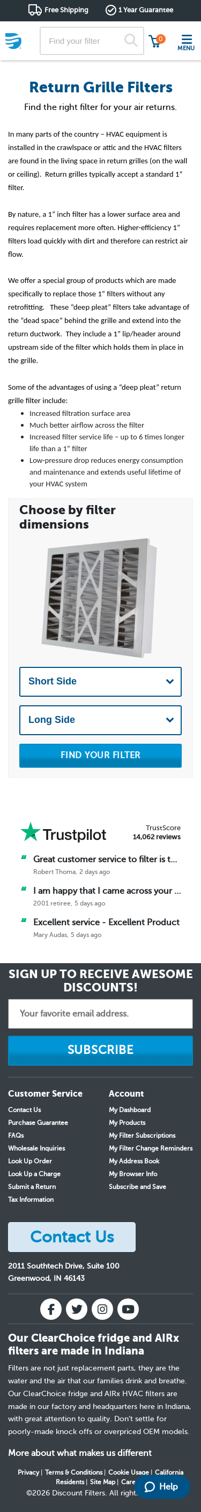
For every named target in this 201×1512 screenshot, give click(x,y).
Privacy (28, 1472)
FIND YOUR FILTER (100, 755)
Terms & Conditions (73, 1472)
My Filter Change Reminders (150, 1148)
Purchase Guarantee (38, 1123)
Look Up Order (30, 1161)
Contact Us (24, 1110)
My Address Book (134, 1161)
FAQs (16, 1135)
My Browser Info (133, 1174)
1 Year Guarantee (145, 10)
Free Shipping (66, 10)
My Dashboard (130, 1110)
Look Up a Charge (34, 1174)
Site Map (102, 1482)
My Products (127, 1123)
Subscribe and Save (137, 1187)
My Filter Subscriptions (142, 1135)
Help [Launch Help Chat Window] (161, 1487)
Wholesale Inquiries (36, 1148)
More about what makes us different (80, 1453)
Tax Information (31, 1199)
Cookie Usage (128, 1472)
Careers (133, 1482)
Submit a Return (32, 1187)
